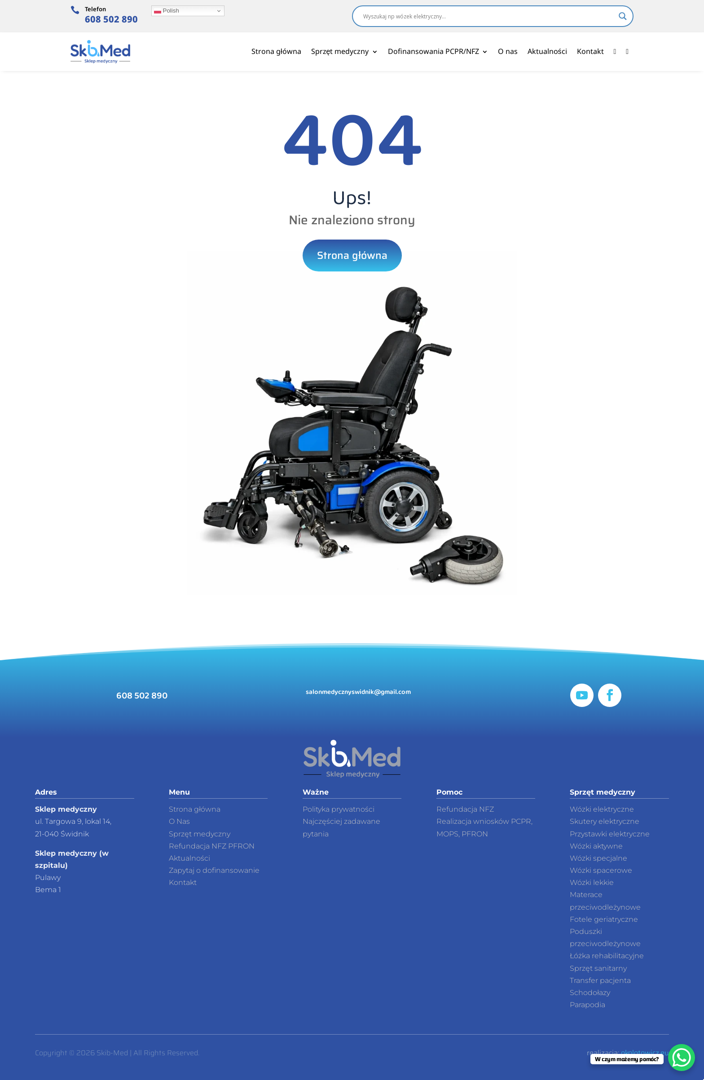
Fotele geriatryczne (604, 919)
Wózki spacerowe (601, 870)
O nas (508, 51)
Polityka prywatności (338, 809)
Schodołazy (590, 992)
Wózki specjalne (598, 858)
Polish (166, 10)
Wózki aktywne (596, 846)
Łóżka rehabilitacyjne (607, 955)
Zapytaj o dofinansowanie (214, 870)
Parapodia (587, 1004)
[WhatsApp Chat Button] (681, 1057)
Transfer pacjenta (600, 980)
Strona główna (276, 51)
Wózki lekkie (592, 882)
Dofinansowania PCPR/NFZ (433, 51)
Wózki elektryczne (602, 809)
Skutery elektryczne (604, 821)
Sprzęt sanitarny (598, 968)
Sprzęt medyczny (340, 51)
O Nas (179, 821)
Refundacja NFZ (465, 809)
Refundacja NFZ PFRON (212, 846)
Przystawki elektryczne (610, 834)
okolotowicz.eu (645, 1052)
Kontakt (590, 51)
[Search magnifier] (622, 16)
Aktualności (547, 51)
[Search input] (488, 16)
